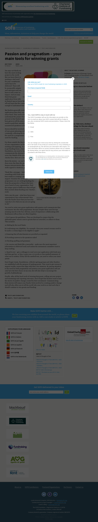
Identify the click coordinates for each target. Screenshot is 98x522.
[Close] (72, 78)
